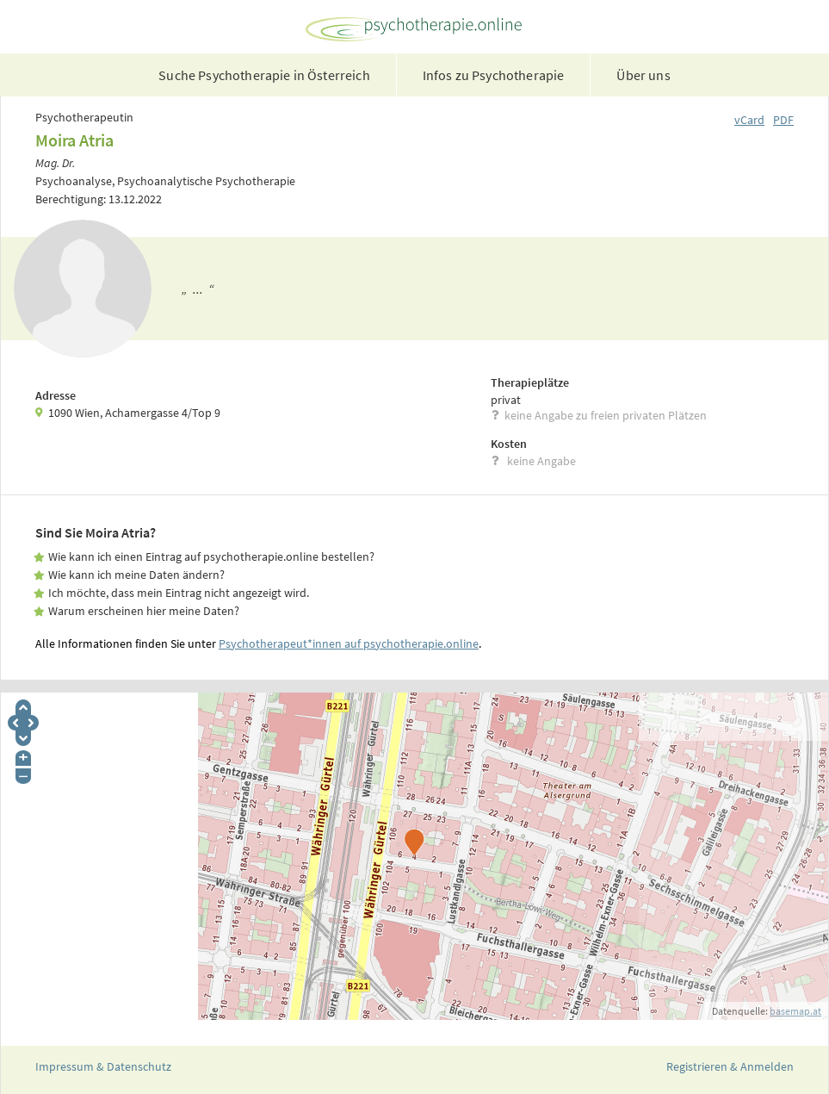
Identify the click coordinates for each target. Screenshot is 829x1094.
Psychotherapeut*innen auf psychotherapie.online (349, 643)
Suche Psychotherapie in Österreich (263, 75)
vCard (749, 119)
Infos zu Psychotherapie (494, 75)
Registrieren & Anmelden (730, 1066)
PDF (783, 119)
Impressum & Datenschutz (103, 1066)
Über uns (643, 75)
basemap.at (795, 1010)
